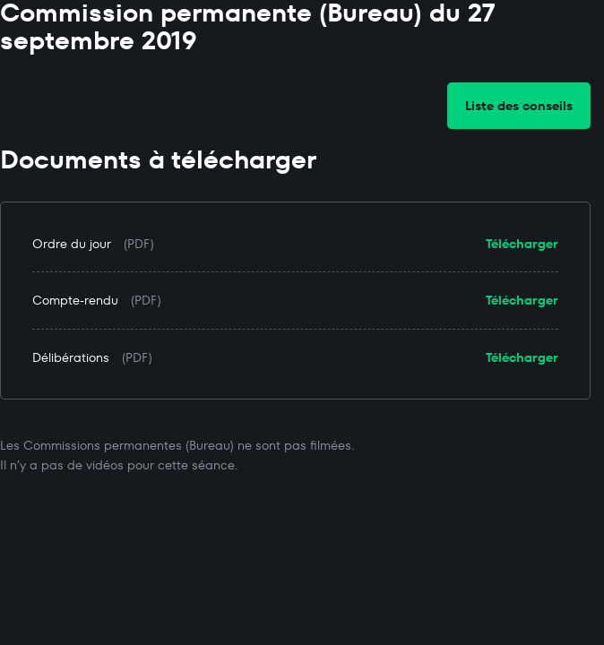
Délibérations (70, 357)
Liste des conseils (519, 106)
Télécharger (522, 244)
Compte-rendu (75, 300)
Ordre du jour (71, 244)
